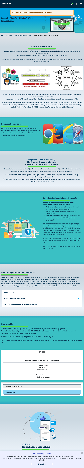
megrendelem (12, 392)
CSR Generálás (9, 293)
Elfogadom (42, 464)
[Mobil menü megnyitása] (81, 4)
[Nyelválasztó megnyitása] (76, 3)
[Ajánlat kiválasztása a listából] (42, 386)
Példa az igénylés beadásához (14, 298)
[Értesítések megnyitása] (71, 4)
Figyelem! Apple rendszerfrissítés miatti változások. (33, 13)
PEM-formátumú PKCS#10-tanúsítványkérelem (21, 304)
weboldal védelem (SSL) (23, 35)
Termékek (9, 35)
